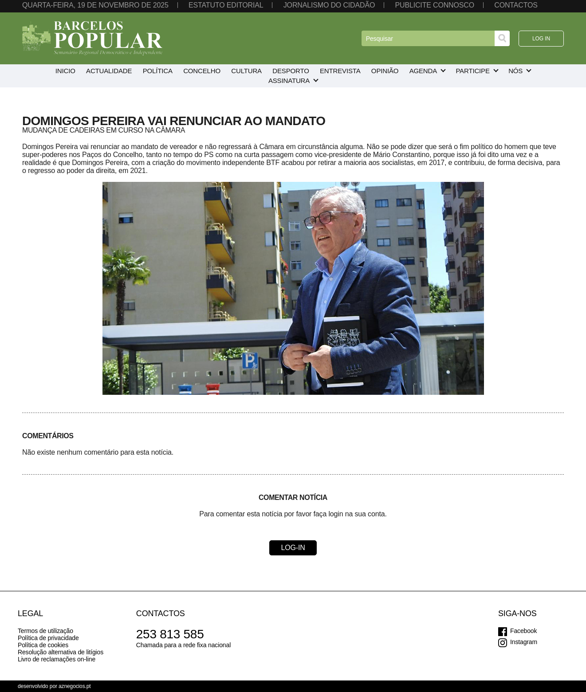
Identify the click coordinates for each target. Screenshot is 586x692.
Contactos (516, 5)
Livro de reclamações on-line (56, 659)
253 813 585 (170, 634)
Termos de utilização (45, 630)
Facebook (523, 630)
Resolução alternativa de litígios (60, 652)
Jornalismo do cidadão (329, 5)
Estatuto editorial (226, 5)
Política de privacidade (48, 637)
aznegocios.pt (75, 686)
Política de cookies (43, 645)
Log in (541, 38)
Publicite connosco (434, 5)
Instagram (523, 641)
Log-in (293, 547)
